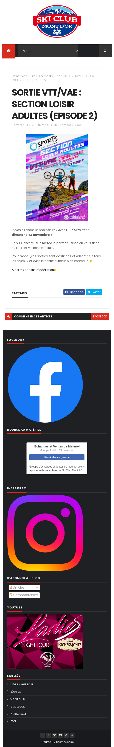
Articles (17, 587)
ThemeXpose (65, 742)
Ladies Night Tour (21, 684)
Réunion (15, 692)
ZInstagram (18, 714)
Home (15, 76)
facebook (100, 316)
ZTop (57, 76)
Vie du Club (28, 76)
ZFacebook (44, 76)
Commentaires (23, 595)
